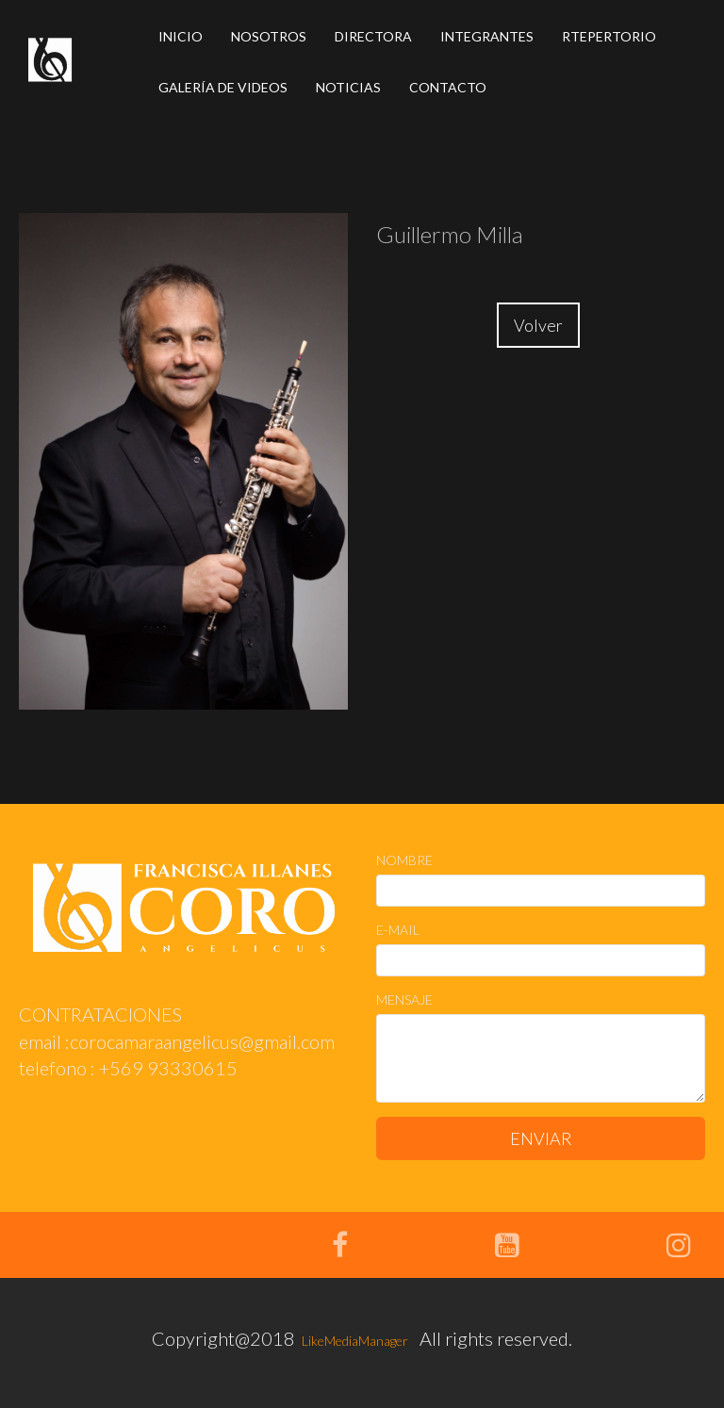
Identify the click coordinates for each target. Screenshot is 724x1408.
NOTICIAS (348, 87)
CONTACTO (447, 87)
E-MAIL (398, 930)
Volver (538, 325)
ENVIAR (541, 1138)
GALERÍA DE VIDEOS (223, 87)
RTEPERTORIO (609, 36)
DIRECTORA (373, 36)
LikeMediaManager (353, 1341)
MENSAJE (404, 999)
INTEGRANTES (487, 36)
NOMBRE (404, 860)
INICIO (180, 36)
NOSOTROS (268, 36)
